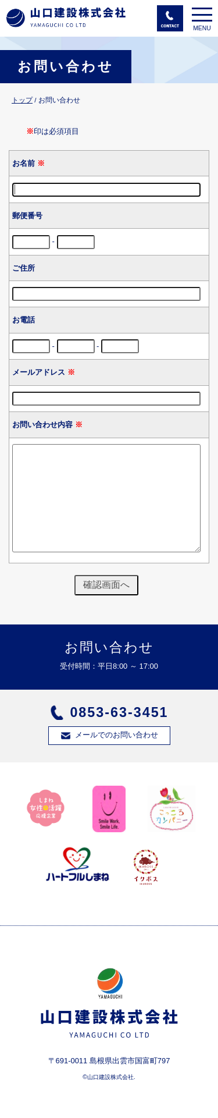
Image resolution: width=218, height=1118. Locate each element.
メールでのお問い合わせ (116, 734)
